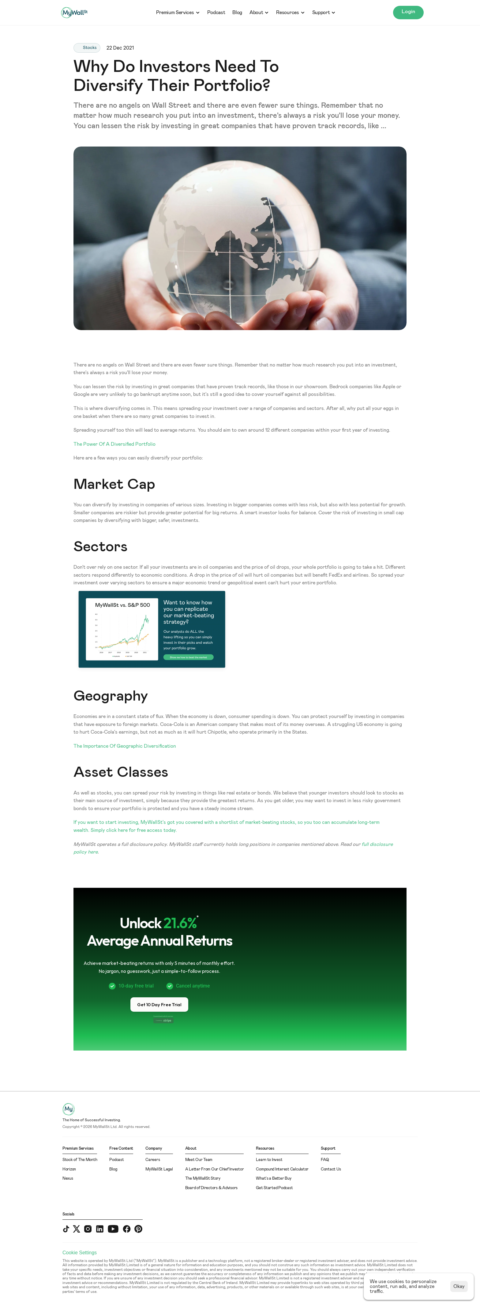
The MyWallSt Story (202, 1179)
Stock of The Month (79, 1160)
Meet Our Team (199, 1160)
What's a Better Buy (273, 1179)
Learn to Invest (269, 1160)
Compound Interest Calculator (282, 1169)
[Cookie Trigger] (79, 1253)
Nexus (67, 1179)
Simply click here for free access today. (134, 830)
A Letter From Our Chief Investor (214, 1169)
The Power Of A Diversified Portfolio (115, 444)
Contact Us (331, 1169)
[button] (159, 1004)
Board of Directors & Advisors (211, 1188)
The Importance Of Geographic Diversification (124, 746)
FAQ (325, 1160)
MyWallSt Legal (159, 1169)
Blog (237, 12)
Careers (152, 1160)
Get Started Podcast (274, 1188)
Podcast (216, 12)
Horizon (69, 1169)
